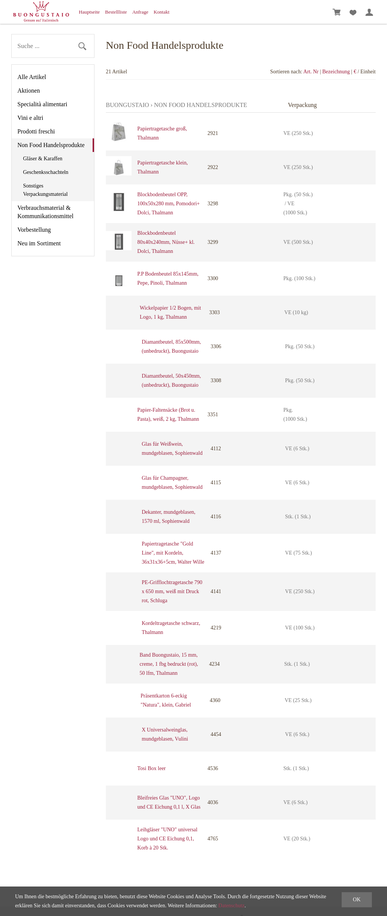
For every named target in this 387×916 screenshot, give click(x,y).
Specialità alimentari (42, 104)
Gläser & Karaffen (42, 158)
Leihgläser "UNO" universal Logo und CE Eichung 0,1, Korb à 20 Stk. (167, 839)
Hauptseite (89, 12)
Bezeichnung (336, 71)
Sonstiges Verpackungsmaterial (45, 190)
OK (357, 899)
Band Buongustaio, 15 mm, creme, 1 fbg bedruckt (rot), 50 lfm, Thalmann (168, 664)
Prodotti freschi (36, 131)
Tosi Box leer (151, 768)
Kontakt (161, 12)
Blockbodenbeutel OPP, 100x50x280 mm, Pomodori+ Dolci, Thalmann (168, 203)
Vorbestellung (34, 229)
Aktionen (28, 90)
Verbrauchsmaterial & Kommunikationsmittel (45, 212)
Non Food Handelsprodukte (51, 145)
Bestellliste (116, 12)
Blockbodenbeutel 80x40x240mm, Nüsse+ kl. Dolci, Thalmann (166, 242)
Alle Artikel (31, 77)
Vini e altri (30, 118)
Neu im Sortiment (39, 243)
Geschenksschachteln (45, 172)
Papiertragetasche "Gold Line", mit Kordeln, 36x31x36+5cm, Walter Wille (173, 553)
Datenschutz (231, 905)
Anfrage (140, 12)
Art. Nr (311, 71)
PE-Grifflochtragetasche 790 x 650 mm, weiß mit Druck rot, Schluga (172, 591)
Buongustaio (127, 105)
